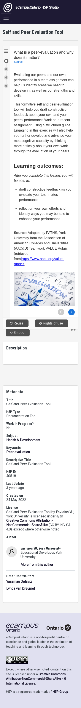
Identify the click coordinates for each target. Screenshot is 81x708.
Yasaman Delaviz (19, 582)
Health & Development (23, 440)
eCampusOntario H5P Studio (31, 7)
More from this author (37, 565)
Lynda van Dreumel (20, 588)
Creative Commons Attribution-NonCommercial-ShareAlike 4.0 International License (36, 678)
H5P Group (60, 692)
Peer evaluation (18, 452)
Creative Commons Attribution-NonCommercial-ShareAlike (29, 523)
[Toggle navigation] (6, 17)
